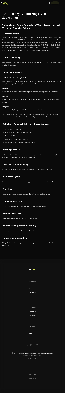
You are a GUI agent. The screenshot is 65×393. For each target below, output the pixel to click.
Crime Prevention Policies (32, 383)
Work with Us (32, 292)
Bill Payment (32, 334)
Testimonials (32, 288)
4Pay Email (33, 315)
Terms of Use (32, 378)
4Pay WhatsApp (32, 311)
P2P (32, 330)
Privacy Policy (32, 374)
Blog (32, 285)
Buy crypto (55, 3)
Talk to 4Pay (32, 307)
